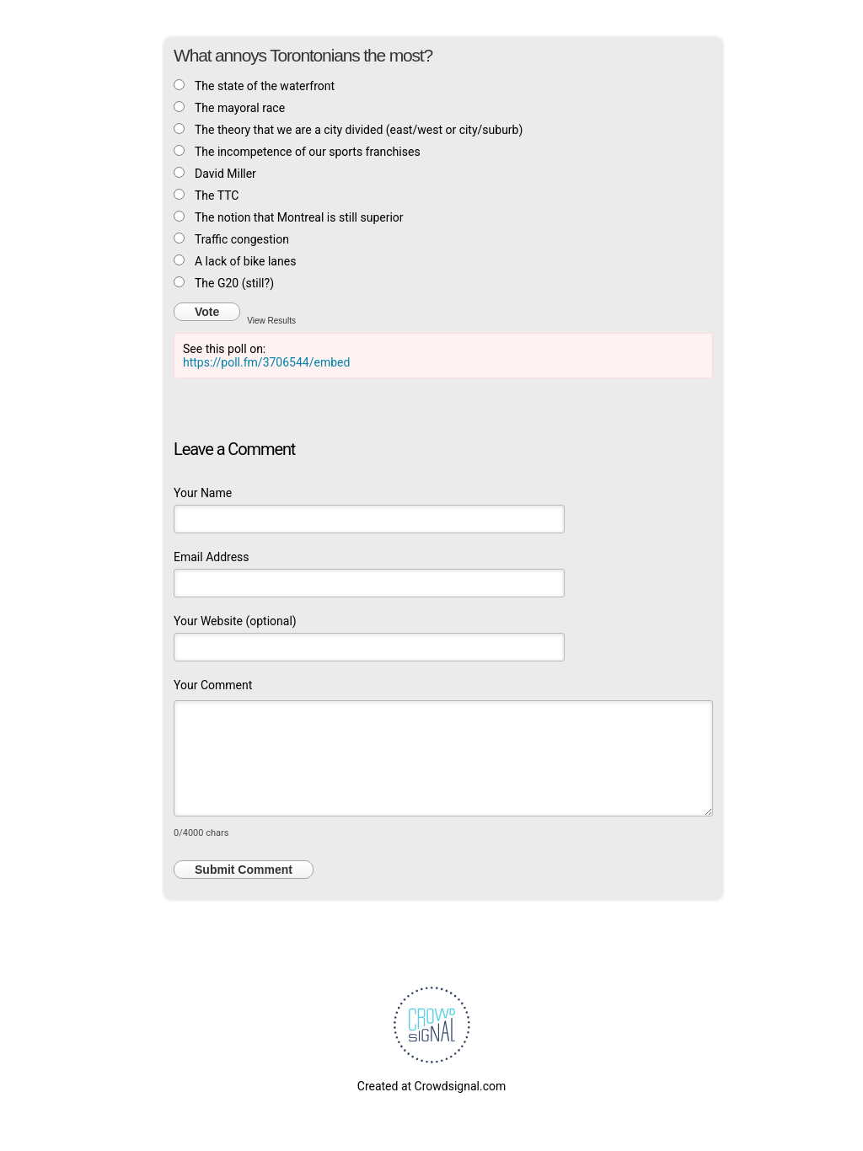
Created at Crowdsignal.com (431, 1086)
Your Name (203, 493)
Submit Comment (243, 869)
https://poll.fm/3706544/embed (266, 362)
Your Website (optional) (235, 621)
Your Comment (213, 685)
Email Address (211, 557)
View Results (271, 320)
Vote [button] (207, 312)
